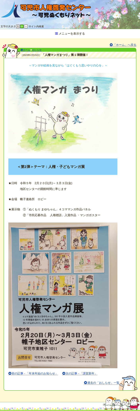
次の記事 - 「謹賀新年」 (81, 373)
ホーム (25, 50)
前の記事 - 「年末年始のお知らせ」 (35, 373)
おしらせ (37, 50)
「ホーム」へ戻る (124, 44)
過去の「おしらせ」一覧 (103, 382)
